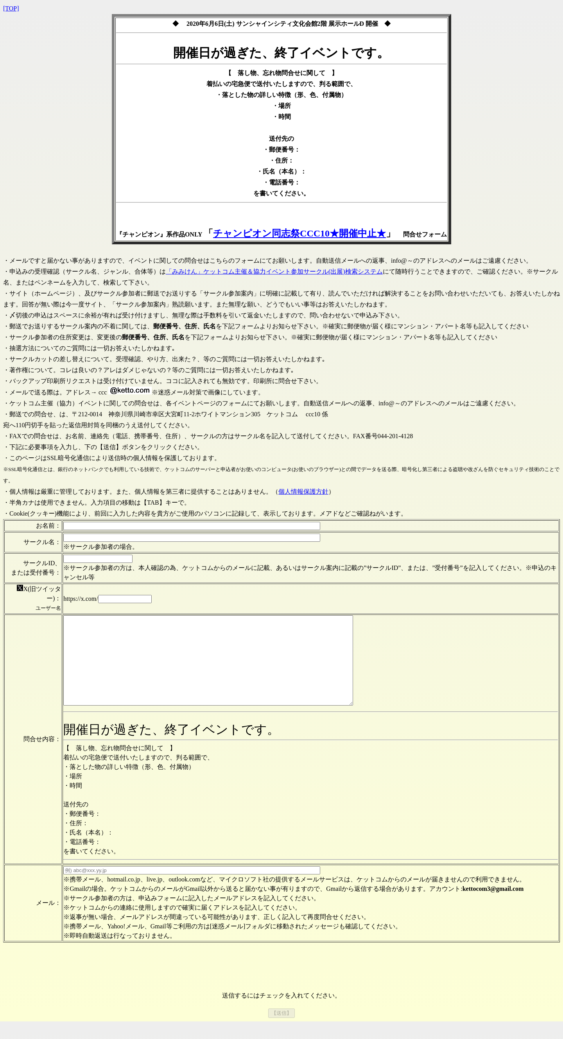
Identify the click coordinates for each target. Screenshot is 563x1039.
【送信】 (281, 1031)
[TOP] (11, 8)
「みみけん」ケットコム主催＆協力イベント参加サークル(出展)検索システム (274, 271)
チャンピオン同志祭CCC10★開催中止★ (299, 233)
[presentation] (281, 986)
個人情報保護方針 (303, 491)
